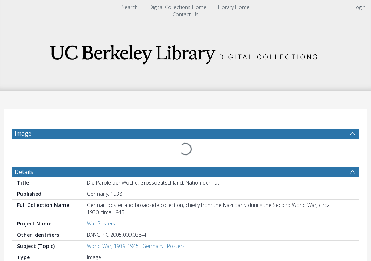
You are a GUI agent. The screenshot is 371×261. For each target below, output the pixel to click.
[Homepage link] (185, 52)
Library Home (234, 7)
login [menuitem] (360, 7)
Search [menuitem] (130, 7)
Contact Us (185, 14)
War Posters (101, 223)
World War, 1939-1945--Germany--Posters (136, 246)
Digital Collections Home (178, 7)
